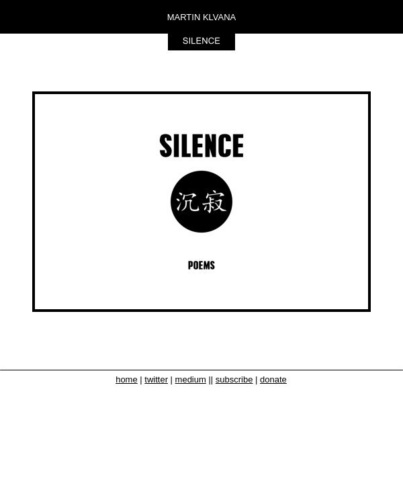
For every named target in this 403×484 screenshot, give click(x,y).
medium (190, 379)
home (127, 379)
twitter (156, 379)
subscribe (234, 379)
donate (273, 379)
